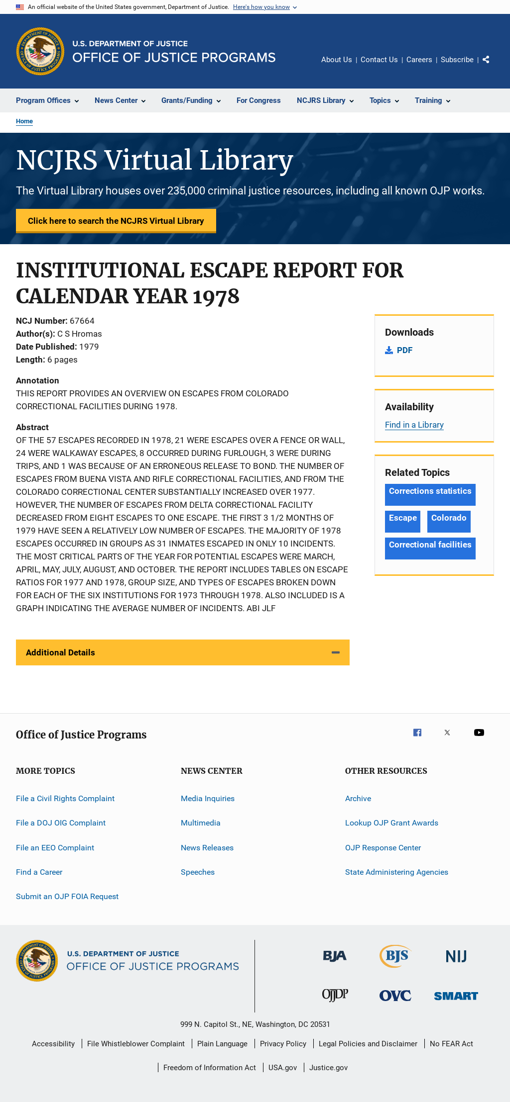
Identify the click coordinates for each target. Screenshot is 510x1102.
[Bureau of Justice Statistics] (396, 969)
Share (494, 67)
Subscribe (457, 59)
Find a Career (39, 872)
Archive (358, 798)
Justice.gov (328, 1067)
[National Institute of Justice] (456, 964)
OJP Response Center (383, 847)
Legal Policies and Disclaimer (368, 1043)
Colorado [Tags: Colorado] (448, 518)
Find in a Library (414, 425)
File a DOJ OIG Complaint (61, 822)
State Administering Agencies (396, 872)
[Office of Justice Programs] (40, 51)
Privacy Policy (283, 1043)
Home (24, 121)
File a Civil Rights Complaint (65, 798)
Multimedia (201, 822)
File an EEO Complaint (55, 847)
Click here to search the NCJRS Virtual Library (116, 221)
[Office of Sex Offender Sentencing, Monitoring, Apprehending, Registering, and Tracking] (456, 1002)
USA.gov (282, 1067)
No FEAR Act (451, 1043)
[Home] (174, 51)
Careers (419, 59)
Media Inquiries (208, 798)
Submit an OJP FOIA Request (67, 896)
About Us (336, 59)
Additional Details (60, 652)
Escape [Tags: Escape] (402, 518)
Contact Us (379, 59)
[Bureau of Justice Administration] (335, 963)
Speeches (198, 872)
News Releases (207, 847)
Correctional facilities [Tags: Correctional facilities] (430, 545)
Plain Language (222, 1043)
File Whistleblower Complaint (136, 1043)
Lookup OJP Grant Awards (391, 822)
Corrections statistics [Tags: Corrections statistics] (430, 491)
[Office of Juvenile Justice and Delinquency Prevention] (335, 1004)
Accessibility (53, 1043)
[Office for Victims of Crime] (395, 1003)
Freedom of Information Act (209, 1067)
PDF (404, 350)
